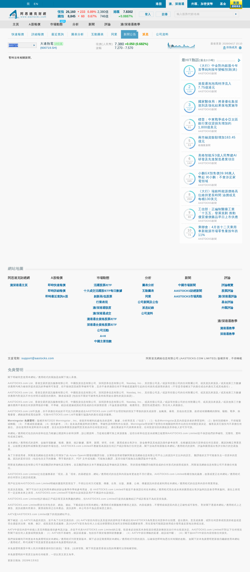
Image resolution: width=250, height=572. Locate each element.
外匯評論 (227, 307)
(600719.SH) (48, 47)
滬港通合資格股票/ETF (103, 319)
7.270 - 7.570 (124, 48)
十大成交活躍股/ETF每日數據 (103, 290)
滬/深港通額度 (103, 307)
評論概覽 (227, 285)
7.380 (119, 44)
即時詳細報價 (56, 290)
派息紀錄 (148, 307)
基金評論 (227, 302)
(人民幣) (107, 44)
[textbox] (207, 14)
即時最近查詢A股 (56, 296)
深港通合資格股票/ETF (103, 324)
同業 (148, 296)
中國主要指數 (103, 341)
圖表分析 (148, 285)
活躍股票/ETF (103, 285)
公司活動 (103, 330)
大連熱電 (47, 43)
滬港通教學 (227, 328)
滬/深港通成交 (103, 313)
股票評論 (227, 290)
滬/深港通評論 (227, 296)
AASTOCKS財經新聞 (188, 290)
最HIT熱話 (198, 60)
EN (36, 3)
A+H (103, 336)
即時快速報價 (56, 285)
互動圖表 (148, 290)
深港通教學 (227, 333)
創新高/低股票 (103, 296)
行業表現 (103, 302)
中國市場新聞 (188, 285)
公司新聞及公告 (148, 302)
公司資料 (148, 313)
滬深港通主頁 (19, 285)
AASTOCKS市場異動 (188, 296)
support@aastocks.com (37, 358)
